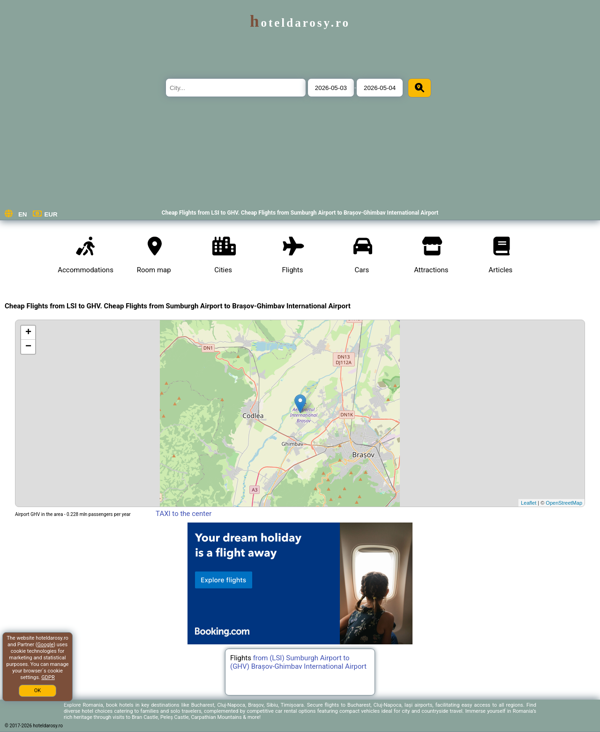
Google (46, 645)
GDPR (47, 677)
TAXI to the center (183, 513)
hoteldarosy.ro (300, 22)
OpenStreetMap (564, 503)
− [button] (28, 347)
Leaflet (528, 503)
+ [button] (28, 333)
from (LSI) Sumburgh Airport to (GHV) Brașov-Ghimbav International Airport (298, 662)
